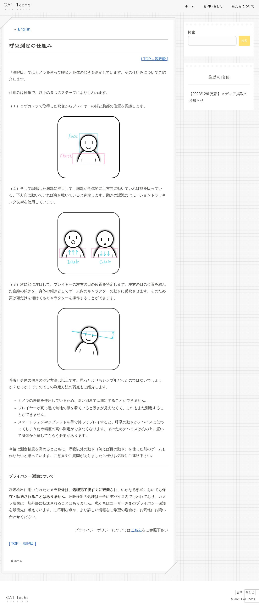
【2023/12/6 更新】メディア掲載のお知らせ (218, 97)
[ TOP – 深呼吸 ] (154, 59)
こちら (136, 530)
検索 (191, 32)
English (24, 29)
